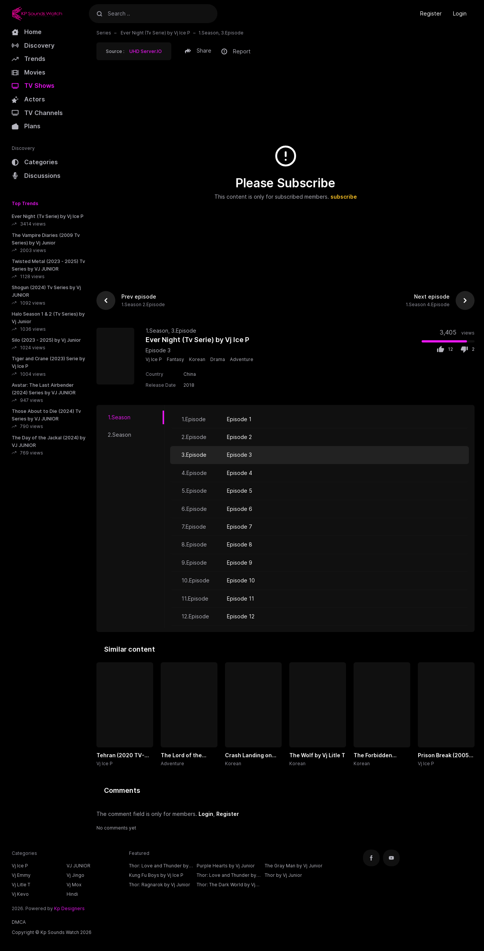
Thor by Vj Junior (283, 875)
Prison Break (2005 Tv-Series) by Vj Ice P (445, 756)
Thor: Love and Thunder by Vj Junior (226, 876)
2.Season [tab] (119, 434)
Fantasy (175, 359)
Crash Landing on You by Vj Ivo (248, 756)
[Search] (99, 13)
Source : (134, 51)
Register (431, 13)
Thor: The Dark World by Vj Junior (226, 885)
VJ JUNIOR (78, 866)
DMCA (19, 922)
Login (460, 13)
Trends (28, 58)
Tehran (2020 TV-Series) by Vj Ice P (120, 756)
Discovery (33, 45)
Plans (26, 126)
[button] (199, 50)
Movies (28, 72)
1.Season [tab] (119, 417)
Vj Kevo (20, 894)
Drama (217, 359)
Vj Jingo (75, 875)
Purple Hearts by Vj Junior (226, 866)
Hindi (72, 894)
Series (103, 33)
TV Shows (33, 85)
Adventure (241, 359)
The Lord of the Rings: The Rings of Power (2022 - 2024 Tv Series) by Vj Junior (187, 756)
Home (27, 32)
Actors (28, 99)
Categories (35, 162)
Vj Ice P (154, 359)
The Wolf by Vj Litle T (317, 755)
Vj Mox (74, 884)
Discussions (36, 175)
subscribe (343, 196)
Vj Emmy (21, 875)
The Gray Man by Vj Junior (294, 866)
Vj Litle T (21, 884)
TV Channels (37, 113)
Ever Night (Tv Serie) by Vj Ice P (154, 33)
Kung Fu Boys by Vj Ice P (156, 875)
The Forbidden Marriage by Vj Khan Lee (380, 756)
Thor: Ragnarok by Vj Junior (159, 884)
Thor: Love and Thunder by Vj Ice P (159, 866)
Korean (197, 359)
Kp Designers (69, 908)
